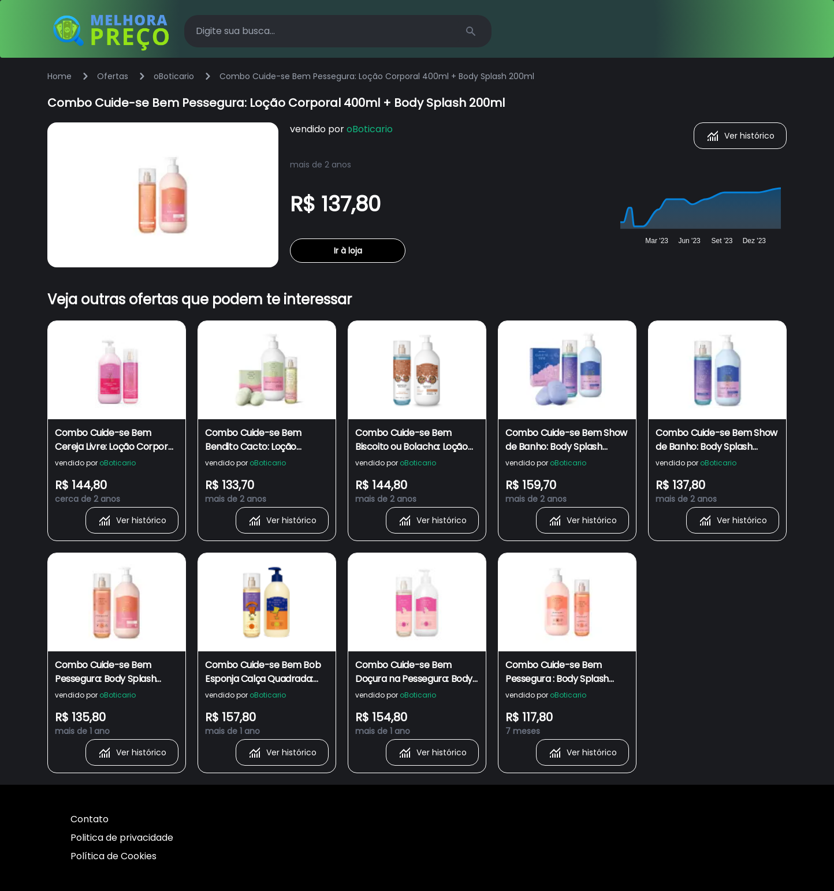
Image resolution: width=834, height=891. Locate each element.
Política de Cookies (113, 856)
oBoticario (174, 76)
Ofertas (112, 76)
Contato (89, 819)
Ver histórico (740, 136)
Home (59, 76)
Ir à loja (348, 250)
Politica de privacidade (121, 837)
